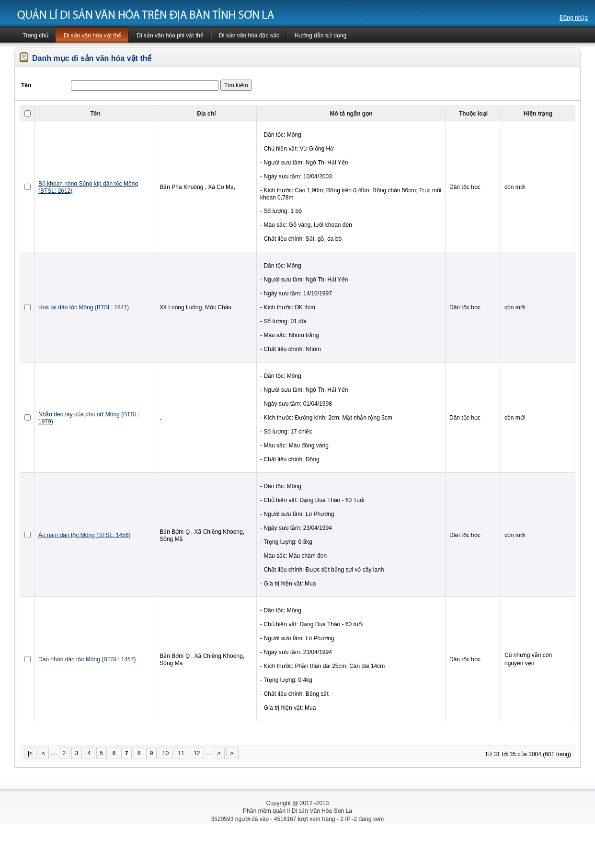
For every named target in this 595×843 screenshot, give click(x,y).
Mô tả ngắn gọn (351, 113)
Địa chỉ (206, 113)
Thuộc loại (473, 113)
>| (232, 753)
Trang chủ (35, 35)
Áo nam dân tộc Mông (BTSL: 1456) (84, 535)
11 (181, 753)
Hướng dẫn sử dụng (320, 35)
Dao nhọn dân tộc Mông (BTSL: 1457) (87, 659)
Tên (95, 113)
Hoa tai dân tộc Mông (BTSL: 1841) (83, 307)
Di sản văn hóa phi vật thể (170, 35)
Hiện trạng (538, 113)
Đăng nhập (574, 17)
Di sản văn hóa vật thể (92, 35)
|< (30, 753)
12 (197, 753)
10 (165, 753)
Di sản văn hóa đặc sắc (249, 35)
